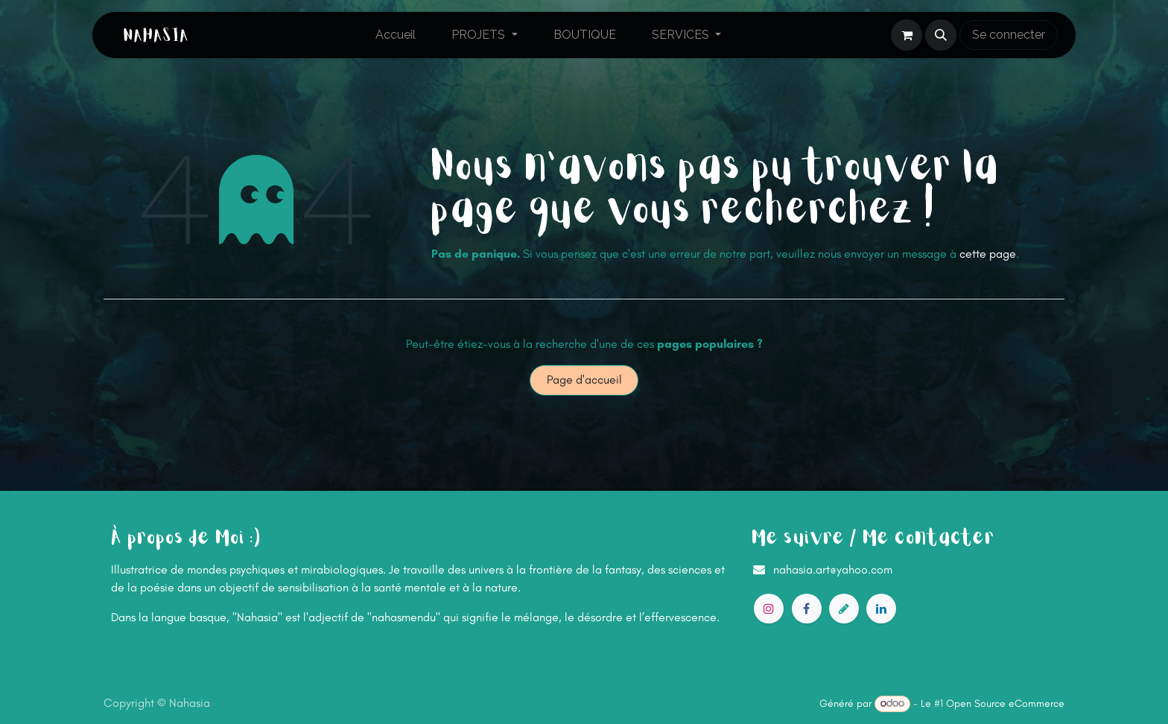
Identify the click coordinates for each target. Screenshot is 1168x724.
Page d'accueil (584, 379)
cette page (987, 254)
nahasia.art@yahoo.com (832, 569)
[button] (940, 35)
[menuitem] (396, 35)
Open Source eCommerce (1005, 703)
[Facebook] (807, 608)
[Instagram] (769, 608)
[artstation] (844, 608)
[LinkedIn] (881, 608)
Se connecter (1008, 35)
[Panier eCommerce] (906, 35)
